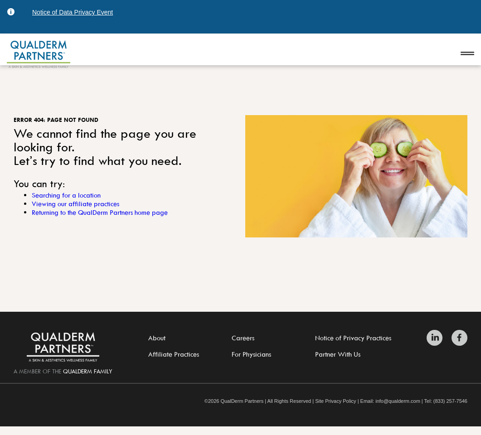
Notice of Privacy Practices (353, 338)
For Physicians (251, 354)
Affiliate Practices (173, 354)
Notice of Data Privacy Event (72, 12)
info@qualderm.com (397, 401)
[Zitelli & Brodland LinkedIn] (437, 338)
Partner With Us (337, 354)
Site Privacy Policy (335, 401)
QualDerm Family (87, 371)
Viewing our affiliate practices (75, 203)
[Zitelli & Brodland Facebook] (457, 338)
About (156, 338)
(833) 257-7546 (450, 401)
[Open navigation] (467, 54)
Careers (243, 338)
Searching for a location (66, 195)
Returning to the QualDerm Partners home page (100, 212)
